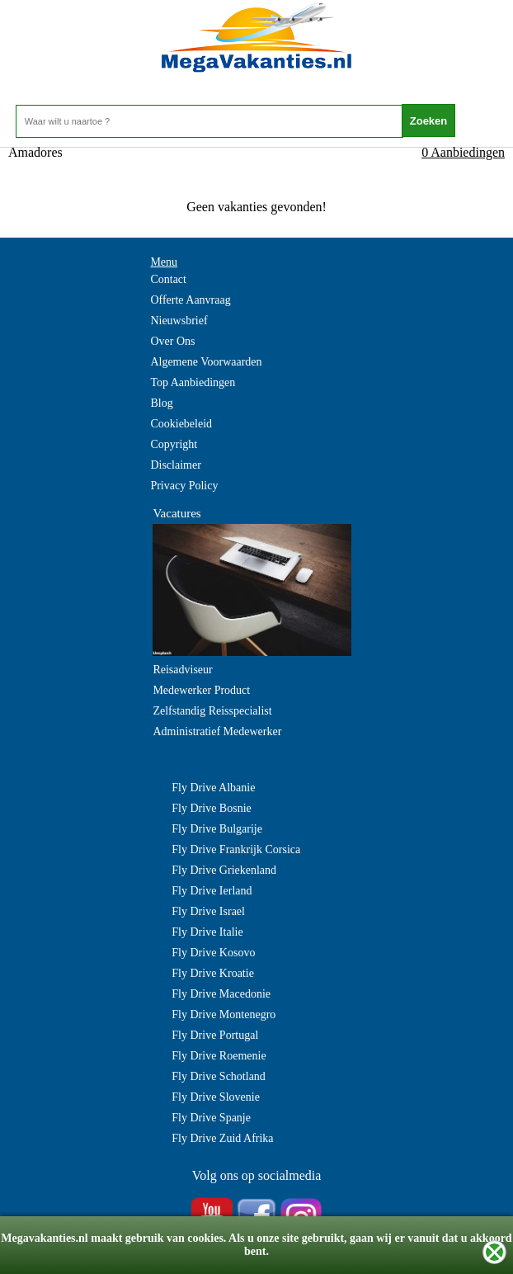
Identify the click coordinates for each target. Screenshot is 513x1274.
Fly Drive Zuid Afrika (222, 1138)
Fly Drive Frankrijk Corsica (236, 849)
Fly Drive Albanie (213, 787)
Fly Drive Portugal (215, 1035)
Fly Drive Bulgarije (217, 829)
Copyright (173, 444)
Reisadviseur (182, 669)
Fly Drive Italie (207, 932)
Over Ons (172, 341)
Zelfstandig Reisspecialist (212, 711)
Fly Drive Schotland (219, 1076)
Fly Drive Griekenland (224, 870)
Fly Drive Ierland (212, 891)
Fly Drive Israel (208, 911)
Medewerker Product (201, 690)
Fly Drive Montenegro (223, 1014)
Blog (161, 403)
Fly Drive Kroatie (213, 973)
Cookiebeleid (181, 424)
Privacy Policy (184, 485)
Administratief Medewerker (217, 731)
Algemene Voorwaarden (205, 362)
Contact (168, 279)
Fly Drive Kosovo (213, 952)
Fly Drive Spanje (211, 1117)
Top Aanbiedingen (192, 382)
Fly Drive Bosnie (211, 808)
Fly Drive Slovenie (216, 1097)
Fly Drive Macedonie (221, 994)
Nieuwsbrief (178, 320)
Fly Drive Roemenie (219, 1056)
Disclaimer (175, 465)
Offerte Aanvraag (190, 300)
